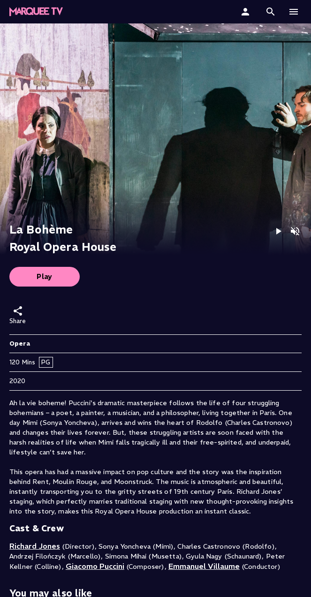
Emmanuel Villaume (204, 566)
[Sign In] (246, 11)
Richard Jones (34, 546)
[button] (36, 11)
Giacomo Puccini (95, 566)
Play (45, 276)
